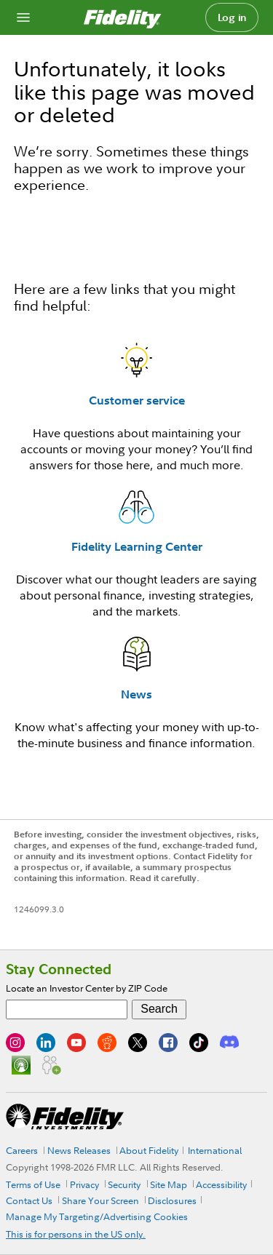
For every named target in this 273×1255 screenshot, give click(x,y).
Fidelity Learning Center (136, 546)
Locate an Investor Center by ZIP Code (86, 988)
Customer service (137, 400)
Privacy (84, 1184)
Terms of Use (33, 1184)
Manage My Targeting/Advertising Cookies (97, 1216)
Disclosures (172, 1200)
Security (124, 1184)
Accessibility (221, 1184)
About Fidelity (148, 1150)
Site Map (168, 1184)
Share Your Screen (100, 1200)
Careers (22, 1150)
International (215, 1150)
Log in (232, 17)
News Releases (79, 1150)
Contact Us (29, 1200)
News (136, 694)
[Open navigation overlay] (23, 17)
